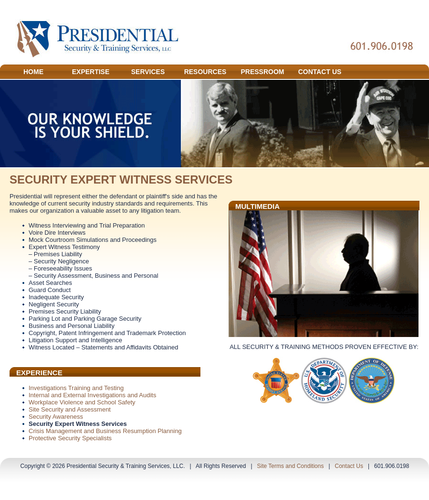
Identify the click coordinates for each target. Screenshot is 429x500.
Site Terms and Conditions (290, 466)
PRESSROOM (262, 72)
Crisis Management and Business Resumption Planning (105, 431)
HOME (33, 72)
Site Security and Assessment (70, 409)
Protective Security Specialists (70, 438)
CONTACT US (320, 72)
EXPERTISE (91, 72)
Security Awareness (56, 416)
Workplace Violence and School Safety (82, 402)
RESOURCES (205, 72)
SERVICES (148, 72)
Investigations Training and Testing (76, 387)
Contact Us (349, 466)
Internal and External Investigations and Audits (92, 395)
